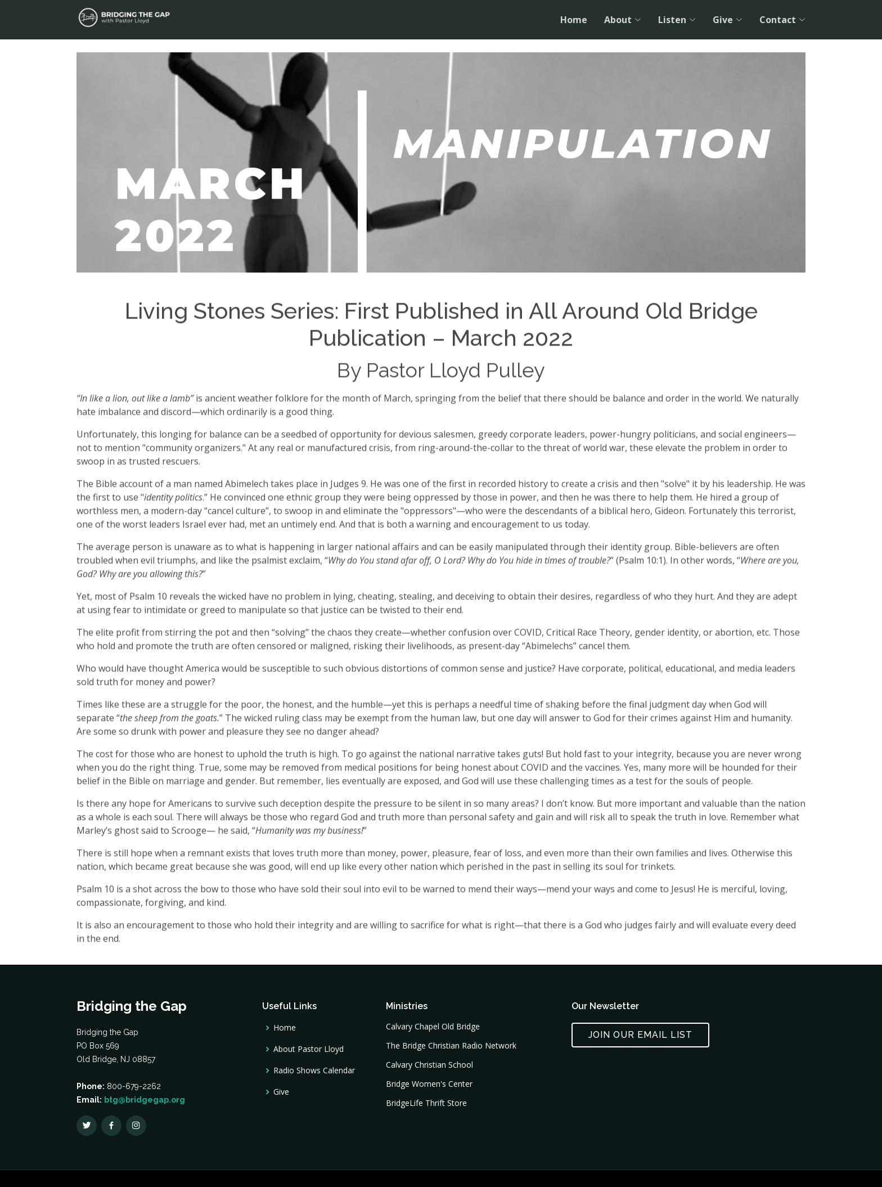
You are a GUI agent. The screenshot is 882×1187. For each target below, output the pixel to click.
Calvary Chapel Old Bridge (433, 1027)
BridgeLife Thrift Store (426, 1103)
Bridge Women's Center (429, 1084)
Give (281, 1092)
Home (573, 20)
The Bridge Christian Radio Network (451, 1046)
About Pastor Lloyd (308, 1049)
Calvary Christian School (429, 1065)
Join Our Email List (640, 1034)
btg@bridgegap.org (144, 1099)
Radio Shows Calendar (314, 1070)
